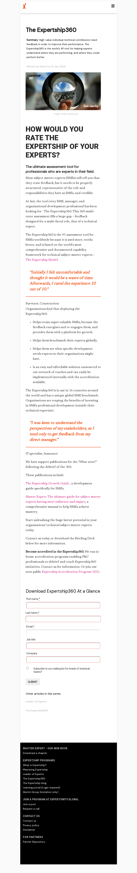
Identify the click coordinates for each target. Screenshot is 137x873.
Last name (32, 612)
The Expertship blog (34, 783)
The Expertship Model (42, 260)
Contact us (29, 820)
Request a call (31, 808)
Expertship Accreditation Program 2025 (70, 572)
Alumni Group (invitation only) (40, 792)
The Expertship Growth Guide (48, 483)
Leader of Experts (36, 701)
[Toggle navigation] (113, 6)
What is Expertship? (35, 765)
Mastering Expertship (35, 769)
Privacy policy (31, 825)
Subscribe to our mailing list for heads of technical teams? (61, 670)
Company (31, 653)
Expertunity (72, 114)
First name (33, 599)
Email (30, 626)
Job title (30, 639)
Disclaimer (29, 829)
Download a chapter (35, 753)
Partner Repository (34, 841)
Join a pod (29, 804)
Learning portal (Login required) (41, 787)
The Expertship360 (37, 710)
